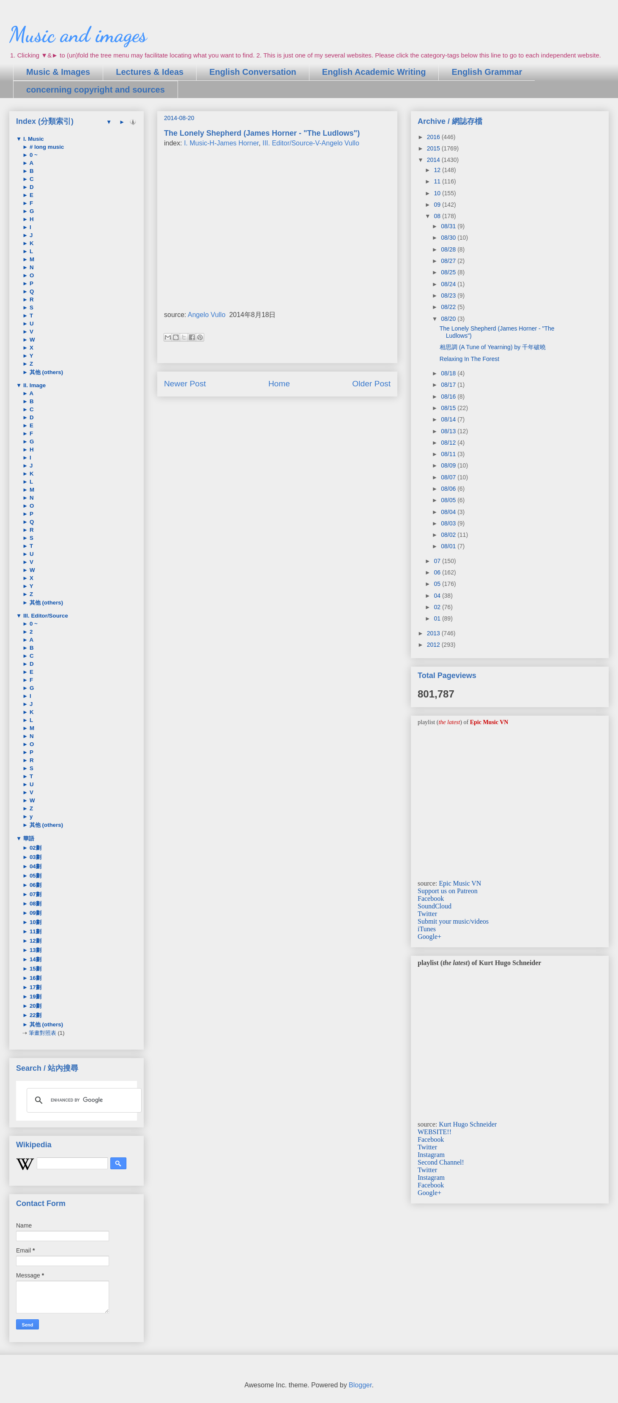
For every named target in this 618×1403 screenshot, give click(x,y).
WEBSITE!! (434, 1131)
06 (438, 572)
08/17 (449, 384)
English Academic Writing (374, 72)
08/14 (449, 419)
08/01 (449, 546)
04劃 (34, 866)
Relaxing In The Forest (469, 359)
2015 (434, 148)
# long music (46, 147)
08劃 (34, 903)
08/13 (449, 431)
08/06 (449, 488)
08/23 (449, 295)
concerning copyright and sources (95, 89)
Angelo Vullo (206, 314)
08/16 (449, 396)
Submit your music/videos (453, 921)
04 (438, 595)
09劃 (34, 913)
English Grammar (486, 72)
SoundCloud (434, 906)
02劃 (34, 848)
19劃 (34, 996)
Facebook (431, 898)
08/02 (449, 534)
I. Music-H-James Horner (221, 143)
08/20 (449, 318)
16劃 (34, 978)
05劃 (34, 875)
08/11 (449, 454)
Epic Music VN (460, 883)
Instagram (431, 1154)
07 (438, 561)
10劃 (34, 922)
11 (438, 181)
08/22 (449, 307)
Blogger (360, 1385)
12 (438, 170)
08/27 (449, 260)
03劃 (34, 857)
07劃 (34, 894)
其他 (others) (45, 372)
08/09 (449, 465)
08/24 (449, 284)
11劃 (34, 931)
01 (438, 618)
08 (438, 216)
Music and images (78, 34)
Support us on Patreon (448, 890)
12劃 (34, 941)
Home (279, 383)
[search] (83, 1100)
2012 (434, 644)
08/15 (449, 408)
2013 (434, 633)
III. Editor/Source (45, 616)
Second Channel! (441, 1162)
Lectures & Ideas (149, 72)
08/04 (449, 512)
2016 (434, 137)
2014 (434, 159)
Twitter (427, 913)
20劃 (34, 1006)
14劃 (34, 959)
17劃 (34, 987)
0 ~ (33, 155)
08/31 (449, 226)
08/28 (449, 249)
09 (438, 204)
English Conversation (252, 72)
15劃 (34, 968)
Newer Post (185, 383)
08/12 (449, 442)
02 (438, 607)
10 (438, 193)
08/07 (449, 477)
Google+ (429, 936)
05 (438, 583)
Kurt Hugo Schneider (468, 1124)
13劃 (34, 950)
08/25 (449, 272)
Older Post (371, 383)
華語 (28, 838)
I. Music (33, 139)
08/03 (449, 523)
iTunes (427, 929)
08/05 (449, 500)
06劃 (34, 885)
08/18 (449, 373)
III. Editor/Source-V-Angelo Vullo (311, 143)
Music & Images (58, 72)
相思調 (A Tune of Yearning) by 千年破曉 (493, 347)
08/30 (449, 237)
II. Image (34, 385)
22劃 (34, 1015)
